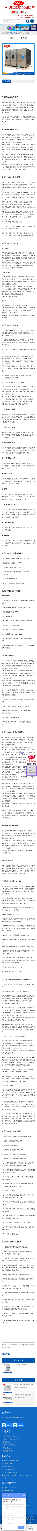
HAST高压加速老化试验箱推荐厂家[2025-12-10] (23, 1396)
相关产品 (6, 1354)
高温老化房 (13, 33)
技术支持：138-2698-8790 (25, 17)
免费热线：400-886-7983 (25, 15)
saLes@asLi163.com (10, 1472)
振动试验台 (6, 1448)
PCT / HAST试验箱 (9, 1445)
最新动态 (18, 1380)
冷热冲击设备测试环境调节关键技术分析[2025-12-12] (23, 1386)
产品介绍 (6, 81)
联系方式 (6, 1455)
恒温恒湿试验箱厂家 (14, 1345)
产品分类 (6, 1431)
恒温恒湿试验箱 (25, 1345)
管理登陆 (30, 1522)
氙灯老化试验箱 (8, 1451)
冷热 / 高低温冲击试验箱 (10, 1436)
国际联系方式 (9, 1483)
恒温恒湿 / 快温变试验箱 (10, 1439)
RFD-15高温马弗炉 (20, 1364)
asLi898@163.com (9, 1469)
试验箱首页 (5, 33)
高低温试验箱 (7, 1442)
